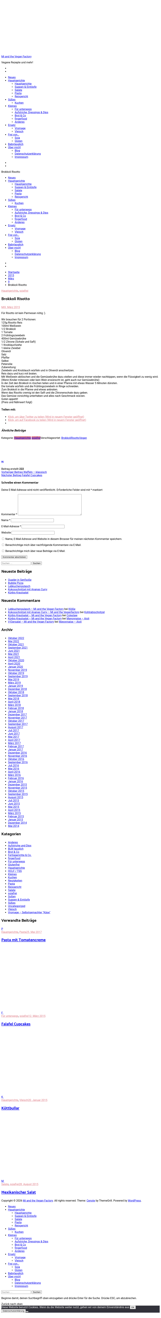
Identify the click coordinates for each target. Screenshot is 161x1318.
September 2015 (18, 798)
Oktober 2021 (16, 648)
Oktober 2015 (16, 795)
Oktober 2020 (16, 664)
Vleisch (19, 131)
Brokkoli (66, 438)
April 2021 (14, 661)
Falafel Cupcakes (21, 475)
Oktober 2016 (16, 763)
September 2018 (18, 699)
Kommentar (9, 518)
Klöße (72, 613)
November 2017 (17, 721)
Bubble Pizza (15, 587)
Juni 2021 (14, 654)
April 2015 (14, 814)
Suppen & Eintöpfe (25, 86)
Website (6, 536)
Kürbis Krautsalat (18, 596)
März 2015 (14, 817)
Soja (17, 137)
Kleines (12, 106)
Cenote (91, 1204)
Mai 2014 (13, 830)
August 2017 (15, 731)
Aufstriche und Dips (19, 849)
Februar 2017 (16, 750)
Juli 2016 (13, 769)
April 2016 (14, 775)
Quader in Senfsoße (19, 583)
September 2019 (18, 680)
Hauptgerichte (16, 80)
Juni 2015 (14, 807)
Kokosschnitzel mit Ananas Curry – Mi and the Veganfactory (43, 616)
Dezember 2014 (17, 826)
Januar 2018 (15, 715)
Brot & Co (20, 115)
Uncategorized (16, 910)
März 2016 (14, 779)
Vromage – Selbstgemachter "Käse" (29, 916)
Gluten (18, 141)
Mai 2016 (13, 772)
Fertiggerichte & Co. (19, 859)
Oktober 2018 (16, 696)
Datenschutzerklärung (28, 153)
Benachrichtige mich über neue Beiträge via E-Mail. (35, 555)
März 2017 (14, 747)
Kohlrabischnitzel (94, 616)
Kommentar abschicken (14, 561)
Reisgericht (21, 96)
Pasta (18, 93)
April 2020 (14, 667)
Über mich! (14, 147)
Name (5, 524)
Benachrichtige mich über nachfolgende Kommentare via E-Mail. (43, 549)
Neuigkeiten (15, 884)
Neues (12, 77)
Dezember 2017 (17, 718)
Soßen (12, 900)
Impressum (21, 157)
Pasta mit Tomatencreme (23, 944)
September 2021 (18, 651)
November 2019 (17, 674)
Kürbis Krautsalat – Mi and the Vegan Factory (35, 619)
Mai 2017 (13, 740)
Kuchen (19, 102)
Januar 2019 (15, 690)
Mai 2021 (13, 658)
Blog (17, 150)
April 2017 (14, 744)
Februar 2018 (16, 712)
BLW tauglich (15, 852)
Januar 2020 (15, 670)
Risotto (75, 438)
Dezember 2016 (17, 756)
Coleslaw (72, 619)
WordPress (134, 1204)
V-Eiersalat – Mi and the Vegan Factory (31, 625)
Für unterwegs (23, 109)
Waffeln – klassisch (24, 472)
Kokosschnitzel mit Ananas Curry (27, 593)
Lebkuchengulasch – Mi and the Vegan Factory (36, 613)
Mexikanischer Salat (18, 1196)
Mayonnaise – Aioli (78, 622)
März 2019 (14, 686)
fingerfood (21, 118)
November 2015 (17, 791)
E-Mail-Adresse (11, 530)
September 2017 (18, 728)
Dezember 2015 (17, 788)
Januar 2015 (15, 823)
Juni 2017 (14, 737)
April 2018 (14, 705)
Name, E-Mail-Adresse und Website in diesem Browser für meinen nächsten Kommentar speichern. (63, 543)
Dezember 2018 (17, 693)
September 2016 (18, 766)
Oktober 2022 (16, 642)
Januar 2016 (15, 785)
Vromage (20, 128)
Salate (18, 90)
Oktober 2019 (16, 677)
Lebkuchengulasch (19, 590)
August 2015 (15, 801)
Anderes (20, 121)
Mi (2, 307)
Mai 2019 (13, 683)
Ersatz (12, 125)
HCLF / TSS (15, 875)
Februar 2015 (16, 820)
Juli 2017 (13, 734)
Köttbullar (10, 1112)
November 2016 (17, 760)
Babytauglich (15, 144)
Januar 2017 (15, 753)
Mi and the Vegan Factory (16, 56)
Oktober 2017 (16, 725)
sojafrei (23, 290)
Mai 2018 (13, 702)
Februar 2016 (16, 782)
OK (132, 1311)
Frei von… (13, 134)
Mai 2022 (13, 645)
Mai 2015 (13, 810)
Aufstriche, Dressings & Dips (31, 112)
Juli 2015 (13, 804)
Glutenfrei (14, 868)
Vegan (83, 438)
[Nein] (27, 1315)
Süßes (12, 99)
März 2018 (14, 709)
